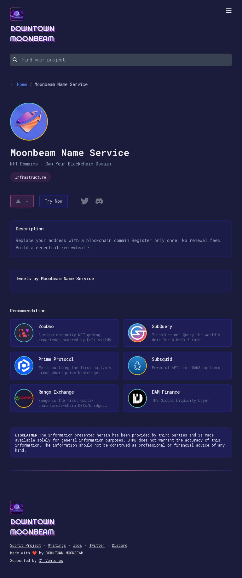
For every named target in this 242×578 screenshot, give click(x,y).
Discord (119, 545)
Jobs (77, 545)
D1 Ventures (51, 560)
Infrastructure (30, 177)
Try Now (53, 201)
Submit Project (25, 545)
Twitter (97, 545)
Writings (57, 545)
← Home (18, 84)
